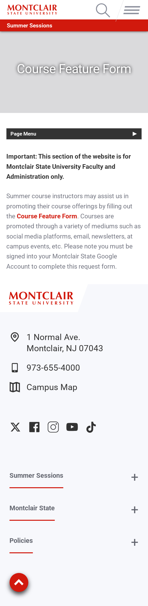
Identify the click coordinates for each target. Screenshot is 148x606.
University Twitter (15, 427)
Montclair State (32, 508)
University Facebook (34, 427)
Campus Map (43, 387)
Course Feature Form (47, 216)
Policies (21, 541)
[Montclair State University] (32, 10)
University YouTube (72, 427)
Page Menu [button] (23, 134)
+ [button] (135, 477)
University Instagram (53, 427)
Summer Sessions (29, 25)
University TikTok (91, 427)
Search (103, 4)
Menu (129, 4)
